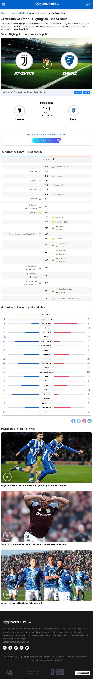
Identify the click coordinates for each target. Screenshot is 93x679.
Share (87, 92)
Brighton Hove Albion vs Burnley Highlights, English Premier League (33, 485)
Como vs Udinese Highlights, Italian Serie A (21, 603)
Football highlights (18, 13)
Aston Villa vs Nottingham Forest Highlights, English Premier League (33, 544)
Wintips (4, 13)
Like (78, 92)
